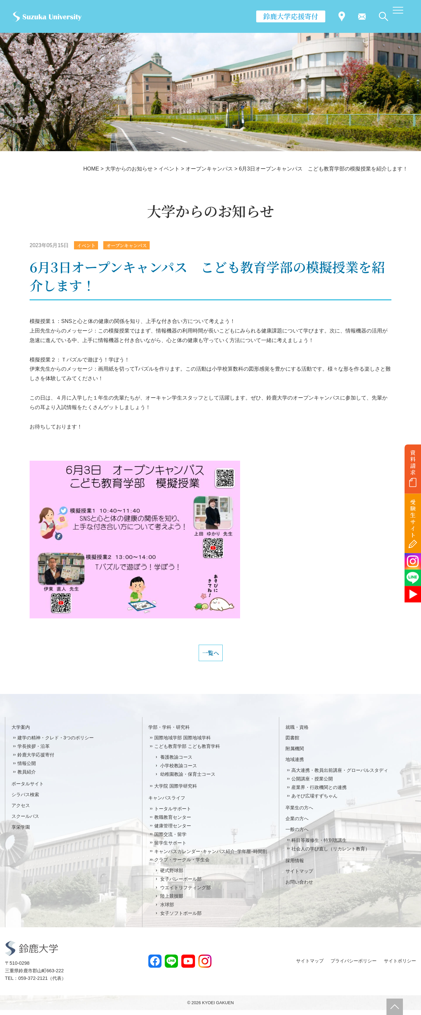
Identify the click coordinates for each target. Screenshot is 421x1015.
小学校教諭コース (178, 770)
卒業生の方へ (299, 812)
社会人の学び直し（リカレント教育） (330, 853)
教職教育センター (172, 822)
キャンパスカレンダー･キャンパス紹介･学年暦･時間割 (210, 856)
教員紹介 (26, 776)
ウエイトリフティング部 (185, 892)
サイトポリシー (400, 966)
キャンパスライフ (166, 802)
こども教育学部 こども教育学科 (187, 751)
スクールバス (25, 821)
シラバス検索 (25, 799)
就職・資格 (297, 732)
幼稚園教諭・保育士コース (187, 779)
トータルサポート (172, 813)
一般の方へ (297, 834)
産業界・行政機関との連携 (319, 792)
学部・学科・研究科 (169, 732)
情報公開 (26, 768)
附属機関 (294, 753)
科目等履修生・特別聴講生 (319, 845)
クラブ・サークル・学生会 (182, 864)
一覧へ (210, 655)
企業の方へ (297, 823)
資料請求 (413, 462)
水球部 (167, 909)
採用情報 (294, 865)
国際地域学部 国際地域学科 (182, 743)
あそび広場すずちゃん (314, 800)
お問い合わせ (299, 887)
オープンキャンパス (133, 245)
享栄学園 (21, 832)
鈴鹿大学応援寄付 (290, 16)
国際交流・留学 (170, 839)
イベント (87, 245)
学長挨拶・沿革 (33, 751)
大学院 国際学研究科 (175, 791)
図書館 (292, 743)
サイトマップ (299, 876)
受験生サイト (413, 518)
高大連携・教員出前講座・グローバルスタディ (339, 775)
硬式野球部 (171, 875)
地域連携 (294, 764)
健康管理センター (172, 830)
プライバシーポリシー (354, 966)
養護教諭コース (176, 762)
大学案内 (21, 732)
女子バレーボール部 (181, 884)
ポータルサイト (28, 788)
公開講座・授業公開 (312, 783)
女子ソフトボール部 (181, 918)
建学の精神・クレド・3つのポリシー (55, 743)
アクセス (21, 810)
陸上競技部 (171, 901)
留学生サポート (170, 847)
